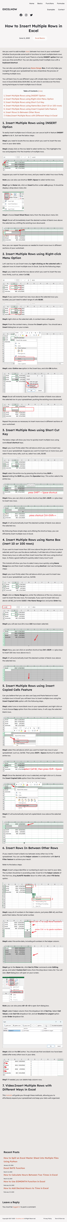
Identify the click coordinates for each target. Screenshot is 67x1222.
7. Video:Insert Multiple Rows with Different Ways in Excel (30, 115)
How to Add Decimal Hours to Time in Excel (26, 1188)
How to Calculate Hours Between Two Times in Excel (31, 1175)
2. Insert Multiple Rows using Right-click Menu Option (29, 99)
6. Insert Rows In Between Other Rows (22, 112)
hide (40, 91)
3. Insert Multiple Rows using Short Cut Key (24, 102)
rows (28, 51)
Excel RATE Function (14, 1168)
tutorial (9, 1095)
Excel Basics (40, 38)
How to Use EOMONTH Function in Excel (24, 1181)
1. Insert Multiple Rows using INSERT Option (24, 95)
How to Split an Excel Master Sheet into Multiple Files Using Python (31, 1160)
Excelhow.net (20, 1218)
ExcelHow (9, 9)
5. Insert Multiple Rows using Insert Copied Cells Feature (30, 109)
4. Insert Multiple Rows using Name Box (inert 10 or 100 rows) (33, 105)
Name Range (36, 68)
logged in (16, 1207)
